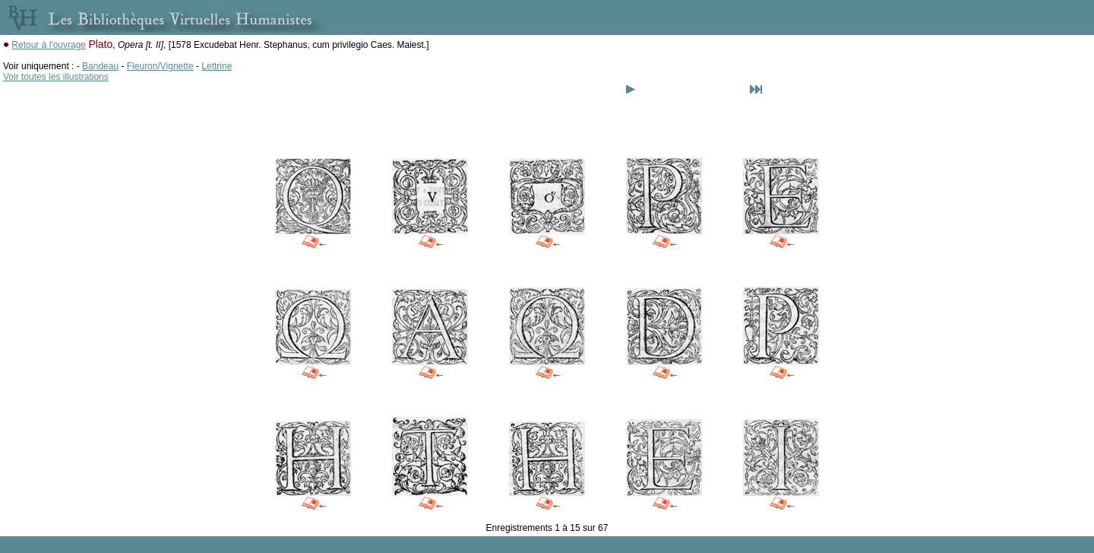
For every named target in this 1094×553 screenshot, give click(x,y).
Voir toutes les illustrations (56, 77)
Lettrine (216, 66)
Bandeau (100, 66)
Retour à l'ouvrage (48, 45)
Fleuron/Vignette (160, 66)
